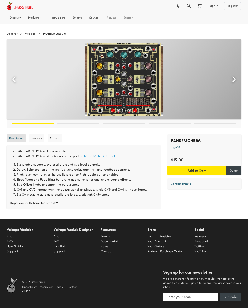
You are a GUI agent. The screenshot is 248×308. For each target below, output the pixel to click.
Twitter (199, 246)
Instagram (201, 236)
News (104, 246)
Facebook (201, 241)
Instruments (58, 17)
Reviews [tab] (37, 138)
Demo (233, 170)
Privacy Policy (29, 286)
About (11, 236)
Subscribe (231, 297)
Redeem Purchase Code (164, 251)
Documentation (111, 241)
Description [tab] (16, 138)
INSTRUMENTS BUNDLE (99, 156)
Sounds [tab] (54, 138)
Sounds (93, 17)
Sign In (214, 6)
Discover (15, 17)
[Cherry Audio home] (20, 6)
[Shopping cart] (199, 6)
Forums (111, 17)
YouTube (200, 251)
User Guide (15, 246)
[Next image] (234, 79)
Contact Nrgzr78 (181, 183)
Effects (77, 17)
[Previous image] (14, 79)
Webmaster (46, 286)
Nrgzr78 (175, 147)
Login (151, 236)
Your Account (156, 241)
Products (35, 17)
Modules (30, 33)
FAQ (10, 241)
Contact (106, 251)
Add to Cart (197, 170)
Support (128, 17)
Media (60, 286)
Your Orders (155, 246)
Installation (61, 246)
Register (232, 6)
